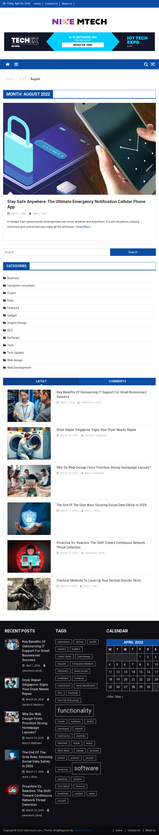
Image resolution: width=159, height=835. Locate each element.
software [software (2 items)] (86, 768)
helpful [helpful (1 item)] (90, 721)
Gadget (12, 315)
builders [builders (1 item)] (76, 649)
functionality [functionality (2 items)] (75, 710)
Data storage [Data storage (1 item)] (83, 656)
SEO (10, 330)
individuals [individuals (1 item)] (63, 728)
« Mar (110, 696)
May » (119, 696)
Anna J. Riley (92, 510)
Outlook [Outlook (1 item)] (80, 750)
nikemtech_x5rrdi (91, 402)
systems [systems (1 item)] (77, 779)
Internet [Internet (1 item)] (79, 728)
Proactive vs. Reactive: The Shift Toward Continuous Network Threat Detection (101, 545)
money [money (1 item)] (89, 743)
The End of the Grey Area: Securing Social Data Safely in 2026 (102, 505)
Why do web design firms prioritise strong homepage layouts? (104, 467)
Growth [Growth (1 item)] (61, 721)
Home (37, 3)
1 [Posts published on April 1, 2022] (140, 657)
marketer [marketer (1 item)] (81, 736)
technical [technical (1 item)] (80, 786)
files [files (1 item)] (60, 693)
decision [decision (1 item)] (62, 663)
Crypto (11, 293)
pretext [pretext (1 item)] (61, 758)
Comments (117, 381)
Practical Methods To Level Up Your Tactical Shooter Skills (99, 580)
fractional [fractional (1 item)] (73, 693)
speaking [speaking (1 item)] (62, 779)
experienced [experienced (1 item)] (64, 685)
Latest (41, 381)
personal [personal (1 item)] (94, 750)
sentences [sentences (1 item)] (63, 769)
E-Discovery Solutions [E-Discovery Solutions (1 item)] (82, 663)
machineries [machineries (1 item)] (64, 736)
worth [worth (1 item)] (91, 793)
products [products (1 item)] (75, 758)
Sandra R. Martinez (96, 435)
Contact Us (51, 3)
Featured (13, 308)
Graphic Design (17, 323)
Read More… (84, 227)
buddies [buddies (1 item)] (62, 649)
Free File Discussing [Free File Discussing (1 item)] (68, 700)
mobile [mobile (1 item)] (76, 743)
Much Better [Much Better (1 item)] (64, 750)
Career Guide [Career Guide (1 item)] (64, 656)
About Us (67, 3)
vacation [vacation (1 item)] (79, 793)
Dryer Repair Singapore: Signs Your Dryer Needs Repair (96, 430)
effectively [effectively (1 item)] (63, 671)
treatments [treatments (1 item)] (63, 793)
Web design (14, 360)
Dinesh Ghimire (82, 830)
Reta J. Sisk (40, 213)
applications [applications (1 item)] (64, 642)
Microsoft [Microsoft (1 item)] (62, 743)
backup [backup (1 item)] (79, 642)
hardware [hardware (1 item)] (76, 721)
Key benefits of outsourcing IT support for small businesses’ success (102, 394)
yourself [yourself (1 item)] (62, 801)
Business (13, 278)
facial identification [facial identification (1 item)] (85, 685)
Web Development (19, 367)
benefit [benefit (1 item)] (92, 642)
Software (13, 337)
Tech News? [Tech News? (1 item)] (64, 786)
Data (10, 300)
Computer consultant (21, 285)
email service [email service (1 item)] (81, 671)
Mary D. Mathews (94, 473)
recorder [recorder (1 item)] (90, 758)
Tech (10, 345)
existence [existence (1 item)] (79, 678)
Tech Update (15, 352)
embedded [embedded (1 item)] (63, 678)
